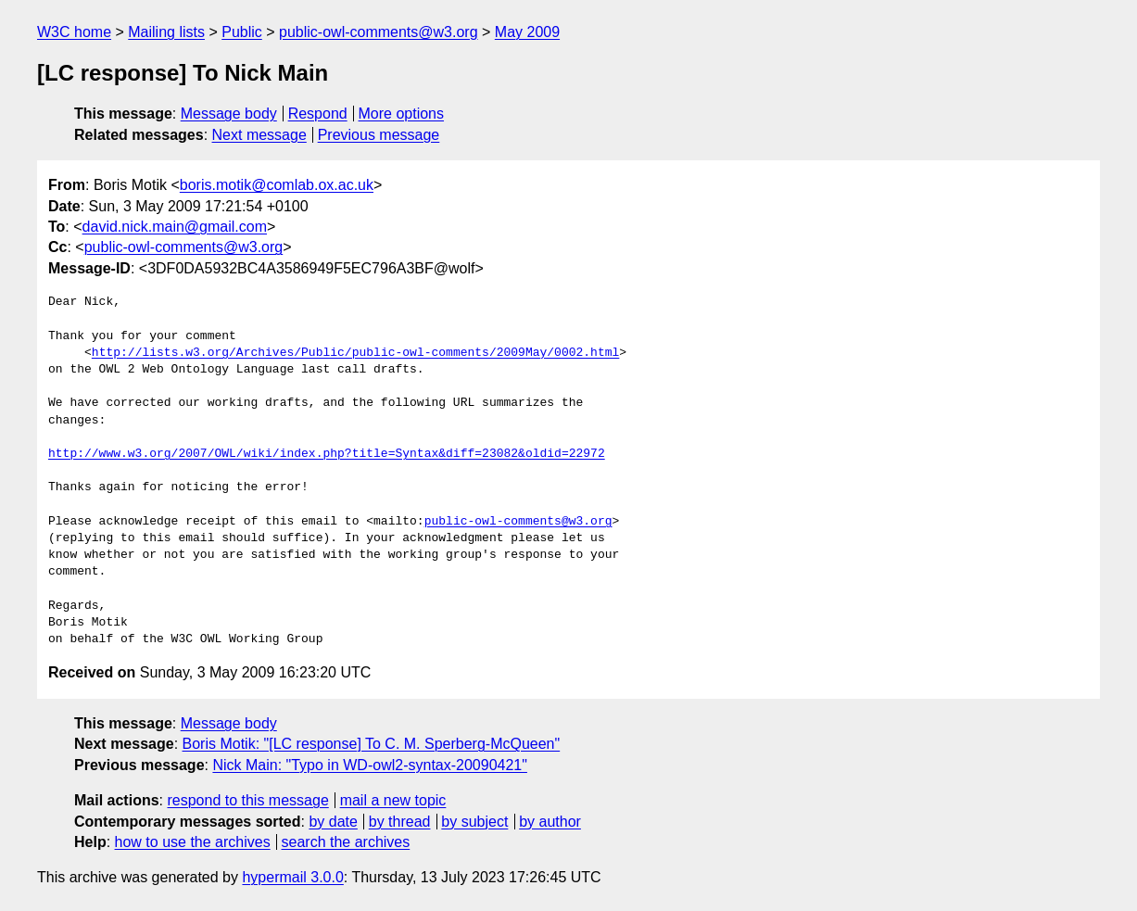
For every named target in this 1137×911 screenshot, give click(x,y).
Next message (259, 135)
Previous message (379, 135)
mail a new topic (393, 800)
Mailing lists (166, 32)
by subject (474, 821)
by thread (400, 821)
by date (333, 821)
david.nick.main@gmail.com (174, 226)
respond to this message (247, 800)
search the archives (346, 842)
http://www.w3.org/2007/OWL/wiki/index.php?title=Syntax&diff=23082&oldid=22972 (326, 454)
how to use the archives (193, 842)
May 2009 (527, 32)
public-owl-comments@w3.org (378, 32)
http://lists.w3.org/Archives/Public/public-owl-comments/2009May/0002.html (355, 353)
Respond (317, 113)
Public (241, 32)
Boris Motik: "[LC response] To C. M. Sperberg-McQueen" (372, 744)
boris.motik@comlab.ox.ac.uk (276, 185)
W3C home (74, 32)
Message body (229, 113)
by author (550, 821)
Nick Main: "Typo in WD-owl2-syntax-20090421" (369, 765)
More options (402, 113)
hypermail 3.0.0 (292, 877)
